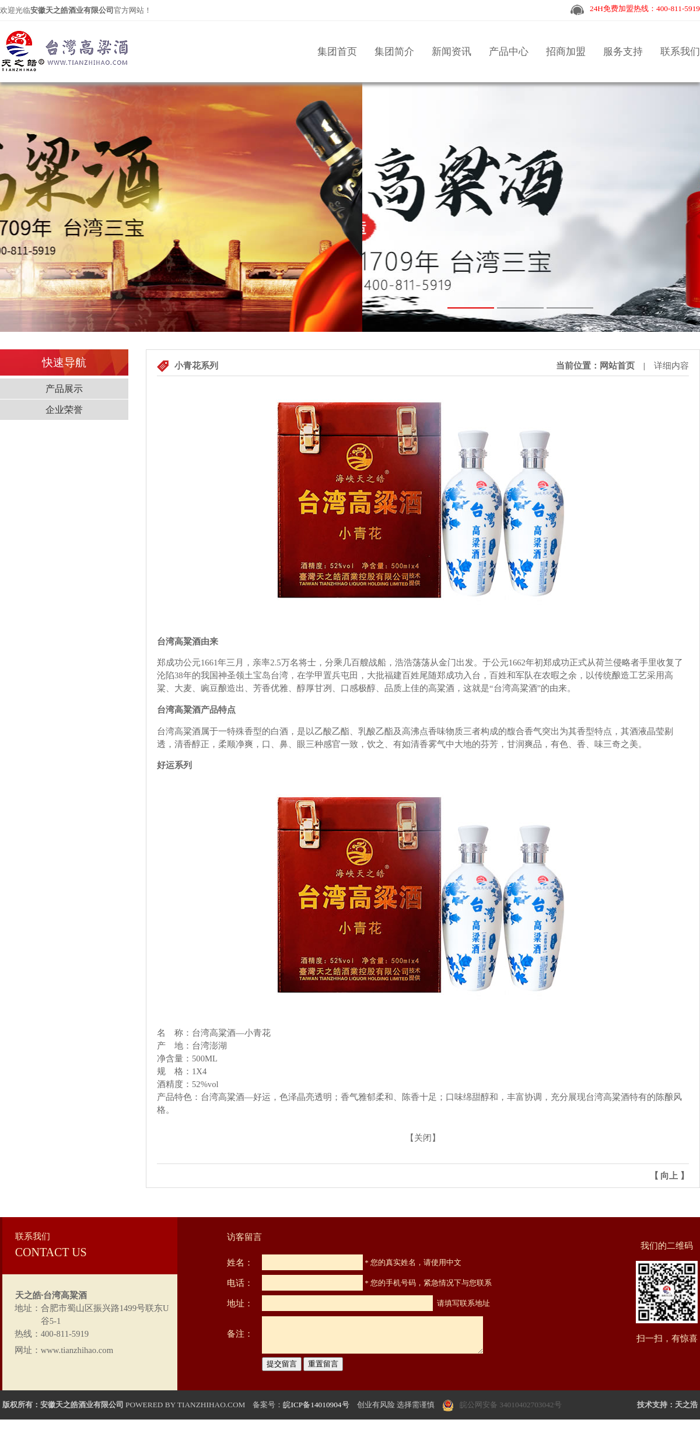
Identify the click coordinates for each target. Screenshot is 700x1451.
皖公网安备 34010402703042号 (511, 1404)
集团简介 (394, 51)
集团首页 (337, 51)
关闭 (423, 1137)
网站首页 (617, 365)
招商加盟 (566, 51)
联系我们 (680, 51)
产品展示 (64, 389)
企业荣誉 (64, 410)
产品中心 (508, 51)
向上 (669, 1175)
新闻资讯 (451, 51)
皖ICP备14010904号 (316, 1404)
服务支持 (623, 51)
